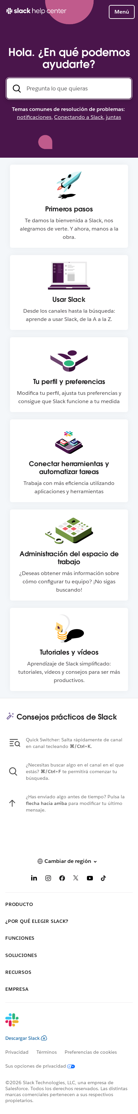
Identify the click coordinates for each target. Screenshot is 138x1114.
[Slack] (63, 1024)
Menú (121, 11)
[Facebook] (62, 879)
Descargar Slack (26, 1038)
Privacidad (17, 1052)
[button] (69, 861)
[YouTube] (90, 879)
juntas (113, 117)
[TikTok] (104, 879)
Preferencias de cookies (91, 1052)
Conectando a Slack (78, 117)
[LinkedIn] (34, 879)
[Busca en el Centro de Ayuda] (69, 88)
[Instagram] (48, 879)
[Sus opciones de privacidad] (44, 1066)
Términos (46, 1052)
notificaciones (34, 117)
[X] (76, 879)
